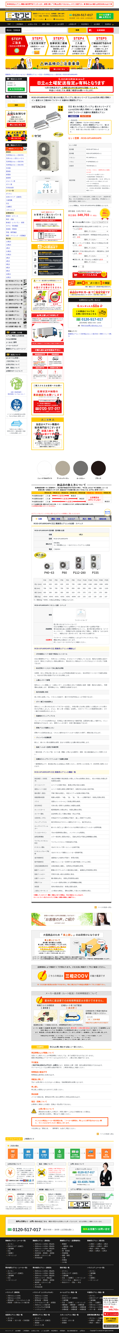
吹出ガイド (66, 1282)
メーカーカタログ (12, 345)
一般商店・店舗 (67, 1246)
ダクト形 (9, 184)
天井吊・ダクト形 (68, 1320)
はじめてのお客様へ (13, 358)
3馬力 (8, 258)
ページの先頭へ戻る (104, 907)
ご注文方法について (13, 361)
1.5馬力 (8, 241)
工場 (63, 1258)
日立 (40, 74)
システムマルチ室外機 (42, 1307)
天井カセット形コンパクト (15, 158)
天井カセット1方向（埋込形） (45, 1248)
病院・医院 (66, 1255)
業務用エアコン (32, 74)
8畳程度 (73, 1305)
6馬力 (8, 267)
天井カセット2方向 (14, 1298)
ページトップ (111, 1326)
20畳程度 (65, 1309)
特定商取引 (85, 24)
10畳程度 (81, 1305)
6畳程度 (65, 1305)
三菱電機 (9, 200)
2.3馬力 (8, 251)
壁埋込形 (11, 1300)
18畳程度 (83, 1307)
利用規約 (62, 1330)
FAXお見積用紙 (11, 339)
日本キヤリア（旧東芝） (14, 197)
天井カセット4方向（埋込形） (45, 1244)
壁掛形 (8, 171)
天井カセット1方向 (14, 1296)
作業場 (64, 1260)
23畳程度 (74, 1309)
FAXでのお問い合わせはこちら (91, 325)
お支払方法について (13, 364)
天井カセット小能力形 (21, 1302)
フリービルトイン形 (23, 1300)
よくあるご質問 (11, 342)
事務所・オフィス (12, 216)
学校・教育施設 (11, 232)
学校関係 (65, 1253)
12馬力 (8, 277)
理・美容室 (66, 1251)
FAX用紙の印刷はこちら (83, 1184)
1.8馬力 (8, 245)
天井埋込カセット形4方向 (15, 155)
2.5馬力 (8, 254)
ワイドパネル (66, 1280)
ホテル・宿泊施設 (12, 226)
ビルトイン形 (10, 181)
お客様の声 (72, 24)
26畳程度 (83, 1309)
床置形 (8, 174)
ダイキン (9, 194)
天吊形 (8, 168)
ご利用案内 (19, 24)
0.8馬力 (91, 1320)
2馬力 (8, 248)
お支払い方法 (32, 24)
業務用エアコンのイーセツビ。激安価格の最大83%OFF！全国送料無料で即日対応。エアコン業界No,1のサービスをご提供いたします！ (18, 16)
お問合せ (82, 1330)
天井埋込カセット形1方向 (15, 165)
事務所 (64, 1244)
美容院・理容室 (11, 229)
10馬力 (8, 274)
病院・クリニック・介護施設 (16, 235)
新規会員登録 (60, 19)
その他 (64, 1262)
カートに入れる (111, 1314)
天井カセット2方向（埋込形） (45, 1246)
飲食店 (64, 1248)
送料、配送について (13, 368)
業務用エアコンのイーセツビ (15, 74)
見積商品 (108, 24)
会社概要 (97, 24)
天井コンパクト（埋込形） (44, 1251)
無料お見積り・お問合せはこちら (105, 16)
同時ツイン (103, 334)
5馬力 (8, 264)
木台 (79, 1282)
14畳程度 (74, 1307)
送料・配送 (46, 24)
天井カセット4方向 (95, 1305)
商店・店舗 (10, 219)
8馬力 (8, 271)
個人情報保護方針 (72, 1330)
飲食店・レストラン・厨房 (15, 222)
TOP (9, 24)
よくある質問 (59, 24)
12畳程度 (65, 1307)
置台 (73, 1282)
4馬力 (8, 261)
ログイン (49, 19)
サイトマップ (9, 1330)
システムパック (40, 1309)
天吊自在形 (10, 187)
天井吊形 (38, 1253)
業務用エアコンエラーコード (16, 349)
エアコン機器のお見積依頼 (15, 336)
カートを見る (39, 19)
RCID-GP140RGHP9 (70, 74)
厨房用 (8, 178)
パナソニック (10, 210)
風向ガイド (77, 1280)
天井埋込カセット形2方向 (52, 74)
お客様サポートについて (14, 371)
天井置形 (26, 1320)
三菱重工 (9, 207)
